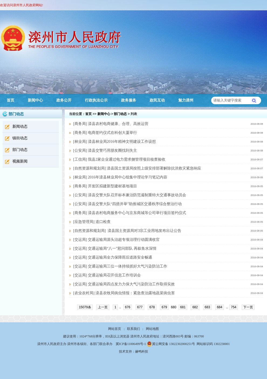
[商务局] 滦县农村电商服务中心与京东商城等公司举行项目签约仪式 (129, 213)
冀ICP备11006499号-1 (131, 344)
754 (233, 307)
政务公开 (63, 100)
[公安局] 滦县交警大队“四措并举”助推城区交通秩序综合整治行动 (127, 204)
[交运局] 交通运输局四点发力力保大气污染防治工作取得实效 (124, 284)
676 (127, 307)
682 (195, 307)
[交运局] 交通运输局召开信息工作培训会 (107, 275)
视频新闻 (20, 161)
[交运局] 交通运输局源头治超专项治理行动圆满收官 (116, 240)
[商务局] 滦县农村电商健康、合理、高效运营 (110, 124)
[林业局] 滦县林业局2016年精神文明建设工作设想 (114, 142)
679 (164, 307)
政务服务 (128, 100)
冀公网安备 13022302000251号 (171, 344)
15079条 (85, 307)
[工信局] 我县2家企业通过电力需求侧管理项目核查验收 (119, 159)
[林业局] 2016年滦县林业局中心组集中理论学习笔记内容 (120, 177)
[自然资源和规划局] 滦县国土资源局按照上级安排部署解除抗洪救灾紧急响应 (137, 168)
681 (183, 307)
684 (219, 307)
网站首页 (114, 329)
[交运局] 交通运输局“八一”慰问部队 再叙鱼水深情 (114, 248)
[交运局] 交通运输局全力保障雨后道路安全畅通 (112, 257)
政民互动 (157, 100)
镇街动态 (20, 138)
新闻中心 (35, 100)
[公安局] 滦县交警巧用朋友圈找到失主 (105, 150)
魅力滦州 (185, 100)
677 (140, 307)
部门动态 (20, 150)
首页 (10, 100)
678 (152, 307)
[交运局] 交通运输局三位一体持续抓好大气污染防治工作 (120, 266)
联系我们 (133, 329)
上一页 (103, 307)
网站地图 (152, 329)
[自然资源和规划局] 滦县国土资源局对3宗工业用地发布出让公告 (127, 231)
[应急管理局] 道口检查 (92, 222)
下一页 (248, 307)
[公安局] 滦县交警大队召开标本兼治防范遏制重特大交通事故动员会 (129, 195)
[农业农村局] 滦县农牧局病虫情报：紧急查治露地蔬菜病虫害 (124, 293)
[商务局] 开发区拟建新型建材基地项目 (105, 186)
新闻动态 (20, 126)
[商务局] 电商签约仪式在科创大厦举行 (105, 133)
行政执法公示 (96, 100)
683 (207, 307)
